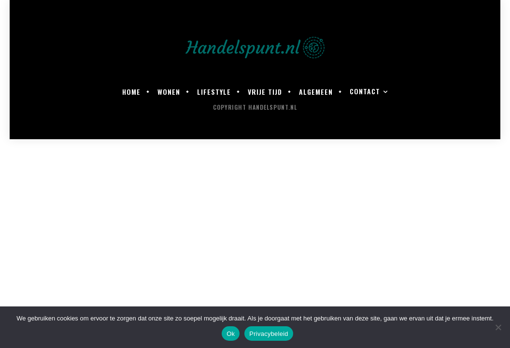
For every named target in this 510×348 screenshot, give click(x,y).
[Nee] (498, 327)
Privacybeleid (268, 333)
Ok (231, 333)
